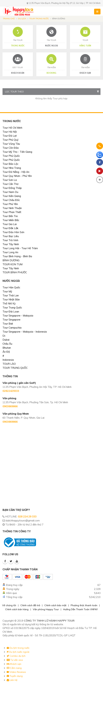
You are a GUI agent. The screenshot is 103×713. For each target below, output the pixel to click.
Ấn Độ (6, 351)
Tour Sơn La (10, 180)
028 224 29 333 (27, 516)
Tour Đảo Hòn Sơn (13, 232)
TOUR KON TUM (12, 264)
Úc (4, 335)
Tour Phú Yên (10, 204)
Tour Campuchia (12, 327)
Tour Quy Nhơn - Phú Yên (17, 175)
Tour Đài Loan (11, 311)
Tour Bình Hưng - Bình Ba (17, 256)
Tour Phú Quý (10, 139)
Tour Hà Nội (10, 131)
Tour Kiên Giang (12, 196)
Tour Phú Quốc (11, 155)
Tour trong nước (39, 18)
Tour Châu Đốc (11, 200)
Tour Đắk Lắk (10, 228)
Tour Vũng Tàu (11, 143)
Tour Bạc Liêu (11, 236)
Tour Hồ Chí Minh (12, 127)
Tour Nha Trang (12, 167)
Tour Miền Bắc (11, 220)
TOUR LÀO (9, 363)
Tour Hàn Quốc (11, 287)
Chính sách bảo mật (55, 605)
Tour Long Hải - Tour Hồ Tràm (20, 248)
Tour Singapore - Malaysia (18, 315)
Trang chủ (9, 18)
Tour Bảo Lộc (10, 163)
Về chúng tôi (9, 605)
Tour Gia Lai (10, 224)
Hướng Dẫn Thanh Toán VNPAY (80, 609)
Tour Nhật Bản (11, 299)
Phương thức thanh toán (84, 605)
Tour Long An (10, 252)
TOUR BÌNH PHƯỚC (15, 272)
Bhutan (7, 347)
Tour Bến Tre (10, 216)
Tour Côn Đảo (11, 147)
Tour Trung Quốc (12, 307)
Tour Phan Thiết (12, 212)
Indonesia (8, 359)
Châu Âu (7, 343)
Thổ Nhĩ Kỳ (9, 303)
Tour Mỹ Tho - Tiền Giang (17, 151)
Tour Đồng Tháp (12, 188)
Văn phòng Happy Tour (46, 609)
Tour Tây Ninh (11, 244)
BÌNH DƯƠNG (11, 260)
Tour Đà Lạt (10, 135)
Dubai (6, 339)
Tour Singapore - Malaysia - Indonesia (25, 331)
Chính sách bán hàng (16, 609)
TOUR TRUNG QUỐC (15, 367)
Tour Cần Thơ (10, 184)
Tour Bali (8, 323)
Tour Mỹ (7, 291)
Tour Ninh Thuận (12, 208)
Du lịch (22, 18)
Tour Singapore (11, 319)
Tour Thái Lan (11, 295)
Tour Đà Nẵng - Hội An (16, 171)
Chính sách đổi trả (30, 605)
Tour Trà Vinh (10, 240)
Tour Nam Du (10, 192)
